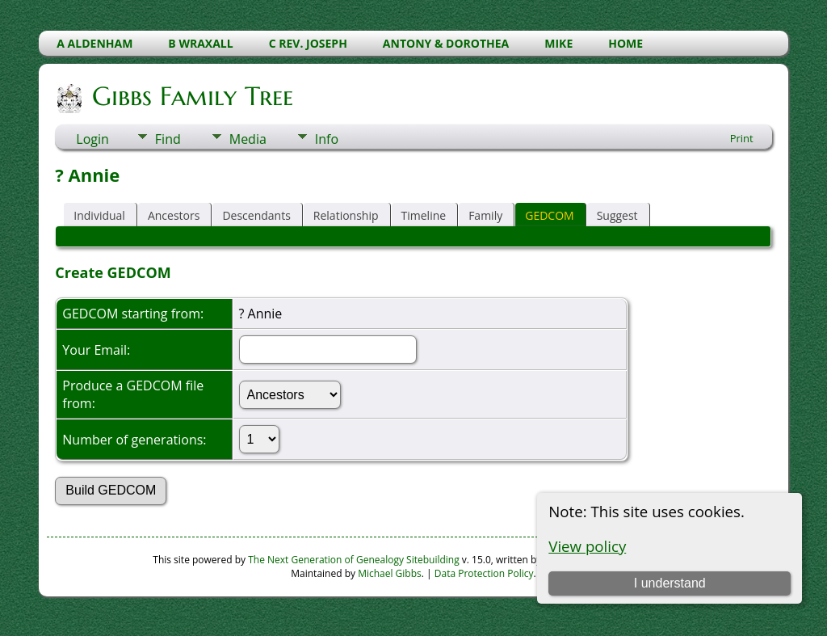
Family (485, 215)
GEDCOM (549, 215)
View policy (587, 546)
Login (92, 139)
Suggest (617, 215)
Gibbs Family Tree (191, 96)
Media (248, 139)
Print (742, 138)
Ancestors (173, 215)
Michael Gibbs (390, 573)
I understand (670, 583)
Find (168, 139)
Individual (99, 215)
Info (326, 139)
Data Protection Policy (484, 573)
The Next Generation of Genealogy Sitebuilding (354, 560)
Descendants (256, 215)
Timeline (424, 215)
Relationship (346, 215)
